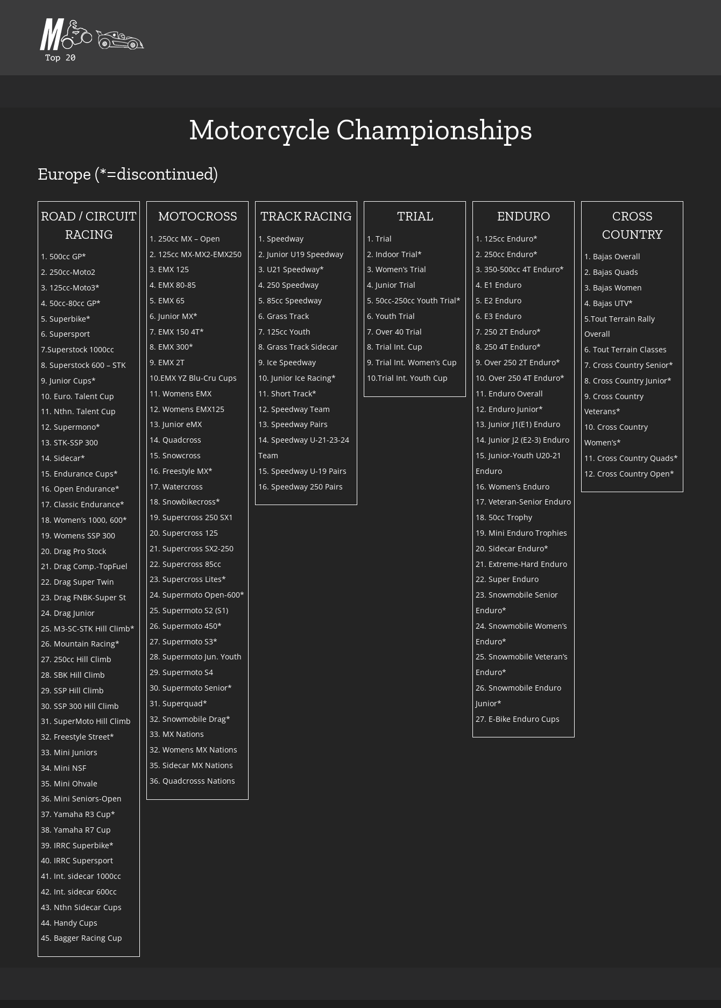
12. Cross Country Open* (629, 473)
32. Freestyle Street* (77, 737)
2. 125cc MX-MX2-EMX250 (196, 254)
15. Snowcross (175, 455)
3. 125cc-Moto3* (70, 287)
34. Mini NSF (63, 768)
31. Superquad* (178, 703)
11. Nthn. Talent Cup (78, 411)
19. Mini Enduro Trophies (521, 533)
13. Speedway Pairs (293, 424)
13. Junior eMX (176, 424)
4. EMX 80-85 (173, 285)
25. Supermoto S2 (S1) (189, 610)
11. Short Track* (287, 393)
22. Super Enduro (507, 579)
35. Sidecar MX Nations (191, 765)
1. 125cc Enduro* (507, 238)
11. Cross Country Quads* (631, 458)
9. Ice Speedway (287, 362)
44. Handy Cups (69, 923)
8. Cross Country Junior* (627, 380)
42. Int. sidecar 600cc (79, 891)
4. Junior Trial (391, 285)
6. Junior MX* (173, 316)
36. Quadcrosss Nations (192, 781)
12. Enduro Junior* (509, 409)
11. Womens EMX (180, 393)
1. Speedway (280, 238)
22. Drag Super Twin (77, 582)
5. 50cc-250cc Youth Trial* (414, 300)
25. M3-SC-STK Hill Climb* (88, 628)
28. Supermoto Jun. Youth (196, 656)
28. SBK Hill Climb (73, 675)
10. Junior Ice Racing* (297, 378)
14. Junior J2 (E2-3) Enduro (522, 440)
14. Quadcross (175, 440)
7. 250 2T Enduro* (508, 331)
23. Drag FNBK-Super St (83, 597)
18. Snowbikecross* (185, 501)
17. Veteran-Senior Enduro (523, 501)
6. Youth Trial (391, 316)
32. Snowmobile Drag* (190, 719)
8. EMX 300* (171, 347)
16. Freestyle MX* (181, 471)
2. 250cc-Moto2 (68, 272)
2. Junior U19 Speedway (300, 254)
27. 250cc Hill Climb (76, 659)
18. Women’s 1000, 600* (84, 520)
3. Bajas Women (613, 287)
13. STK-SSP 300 (69, 442)
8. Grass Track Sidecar (298, 347)
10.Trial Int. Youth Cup (407, 378)
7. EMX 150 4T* (177, 331)
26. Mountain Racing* (80, 643)
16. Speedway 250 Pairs (300, 486)
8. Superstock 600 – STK (83, 365)
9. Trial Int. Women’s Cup (412, 362)
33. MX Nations (177, 734)
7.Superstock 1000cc (77, 349)
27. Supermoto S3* (183, 641)
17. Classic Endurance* (82, 504)
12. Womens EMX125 (187, 409)
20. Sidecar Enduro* (512, 548)
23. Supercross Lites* (188, 579)
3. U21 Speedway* (291, 269)
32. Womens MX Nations (193, 749)
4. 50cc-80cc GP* (71, 303)
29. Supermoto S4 (181, 672)
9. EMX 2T (167, 362)
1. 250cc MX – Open (185, 238)
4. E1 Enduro (498, 285)
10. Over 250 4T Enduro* (520, 378)
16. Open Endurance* (80, 489)
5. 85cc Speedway (290, 300)
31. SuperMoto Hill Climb (86, 721)
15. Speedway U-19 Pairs (302, 471)
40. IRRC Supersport (77, 860)
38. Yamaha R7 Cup (76, 830)
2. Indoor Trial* (394, 254)
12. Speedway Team (294, 409)
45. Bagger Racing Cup (81, 938)
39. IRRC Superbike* (77, 845)
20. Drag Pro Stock (73, 551)
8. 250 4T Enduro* (508, 347)
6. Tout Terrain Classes (625, 349)
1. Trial (379, 238)
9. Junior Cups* (68, 380)
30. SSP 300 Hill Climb (80, 706)
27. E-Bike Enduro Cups (518, 719)
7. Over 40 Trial (394, 331)
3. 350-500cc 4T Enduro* (520, 269)
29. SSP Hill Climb (72, 690)
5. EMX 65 (167, 300)
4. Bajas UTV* (608, 303)
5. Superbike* (65, 319)
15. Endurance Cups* (79, 473)
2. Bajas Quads (611, 272)
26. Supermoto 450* (186, 626)
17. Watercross (176, 486)
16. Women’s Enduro (512, 486)
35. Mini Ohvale (69, 783)
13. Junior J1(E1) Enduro (518, 424)
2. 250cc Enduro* (507, 254)
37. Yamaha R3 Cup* (78, 814)
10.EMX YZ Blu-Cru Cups (193, 378)
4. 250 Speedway (288, 285)
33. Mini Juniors (69, 752)
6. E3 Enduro (498, 316)
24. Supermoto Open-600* (197, 595)
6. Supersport (65, 334)
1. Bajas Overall (612, 256)
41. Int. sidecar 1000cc (81, 876)
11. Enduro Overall (509, 393)
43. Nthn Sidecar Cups (81, 907)
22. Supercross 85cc (185, 564)
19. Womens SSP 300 (78, 535)
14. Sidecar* (63, 458)
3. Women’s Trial (396, 269)
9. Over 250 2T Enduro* (518, 362)
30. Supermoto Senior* (191, 688)
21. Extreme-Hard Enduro (521, 564)
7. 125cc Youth (284, 331)
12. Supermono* (70, 427)
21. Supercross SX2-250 (192, 548)
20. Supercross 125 (184, 533)
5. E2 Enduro (498, 300)
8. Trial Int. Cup (394, 347)
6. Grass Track (283, 316)
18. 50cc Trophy (504, 517)
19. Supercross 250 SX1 (191, 517)
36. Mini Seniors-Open (81, 798)
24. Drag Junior (68, 613)
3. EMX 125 (169, 269)
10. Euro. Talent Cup (77, 396)
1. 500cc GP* (63, 256)
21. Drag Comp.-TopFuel (84, 566)
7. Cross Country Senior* (628, 365)
